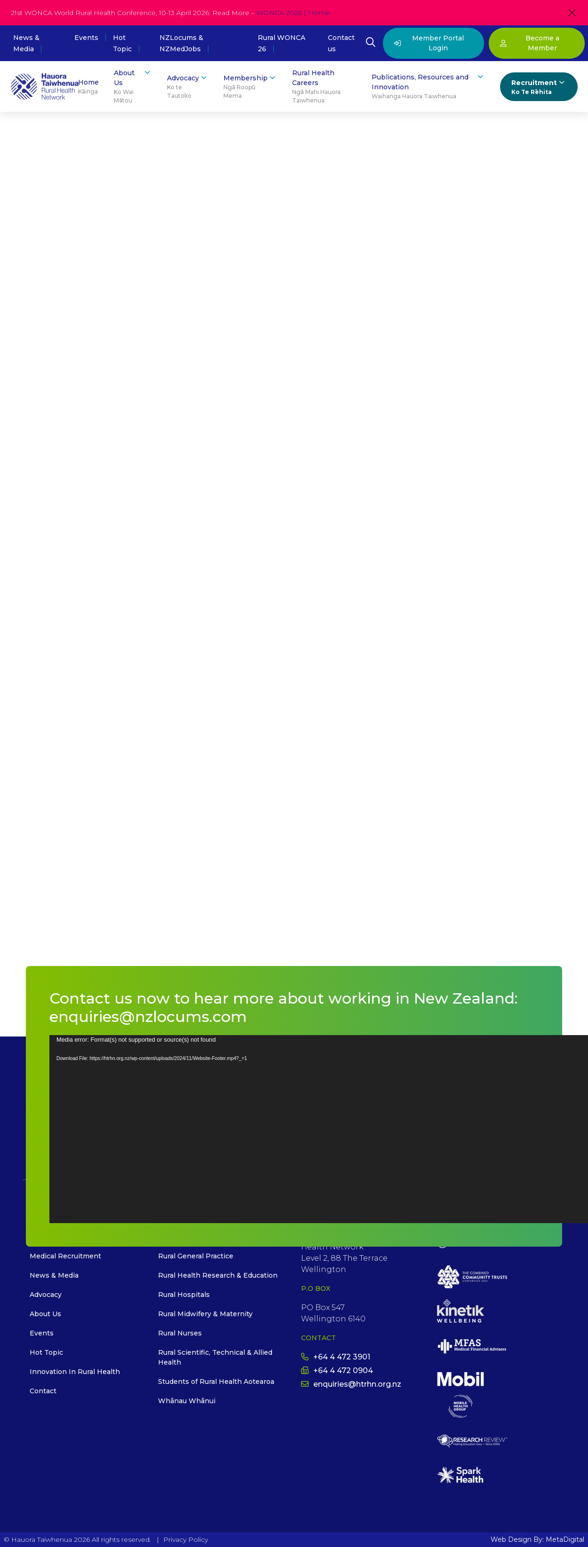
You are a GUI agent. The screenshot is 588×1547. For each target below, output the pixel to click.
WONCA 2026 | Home (293, 12)
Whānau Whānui (186, 1401)
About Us (133, 86)
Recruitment (538, 87)
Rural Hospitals (184, 1294)
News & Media (54, 1275)
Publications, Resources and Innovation (428, 86)
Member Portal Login (429, 43)
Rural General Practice (195, 1256)
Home (88, 87)
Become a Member (529, 43)
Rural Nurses (180, 1333)
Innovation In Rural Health (75, 1371)
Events (86, 37)
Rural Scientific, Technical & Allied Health (215, 1357)
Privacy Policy (185, 1539)
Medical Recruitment (65, 1256)
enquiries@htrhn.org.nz (351, 1384)
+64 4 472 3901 (335, 1356)
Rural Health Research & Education (218, 1275)
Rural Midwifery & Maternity (205, 1314)
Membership (250, 86)
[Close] (572, 12)
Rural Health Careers (324, 87)
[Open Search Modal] (370, 43)
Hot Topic (46, 1352)
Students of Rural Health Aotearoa (216, 1381)
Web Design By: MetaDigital (537, 1539)
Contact (43, 1391)
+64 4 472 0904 (337, 1370)
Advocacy (187, 86)
